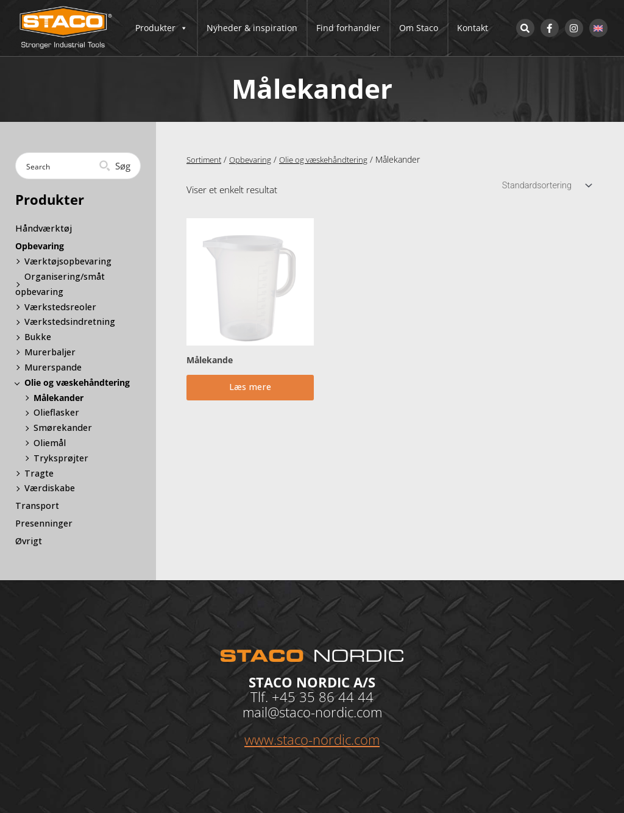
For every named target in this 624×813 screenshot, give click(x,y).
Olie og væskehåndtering (330, 159)
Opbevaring (253, 159)
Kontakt (472, 28)
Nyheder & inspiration (252, 28)
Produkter (161, 28)
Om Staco (418, 28)
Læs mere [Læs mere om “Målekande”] (250, 391)
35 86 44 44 (336, 696)
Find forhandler (348, 28)
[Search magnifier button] (116, 166)
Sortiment (205, 159)
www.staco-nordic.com (312, 738)
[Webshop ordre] (544, 186)
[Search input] (62, 166)
